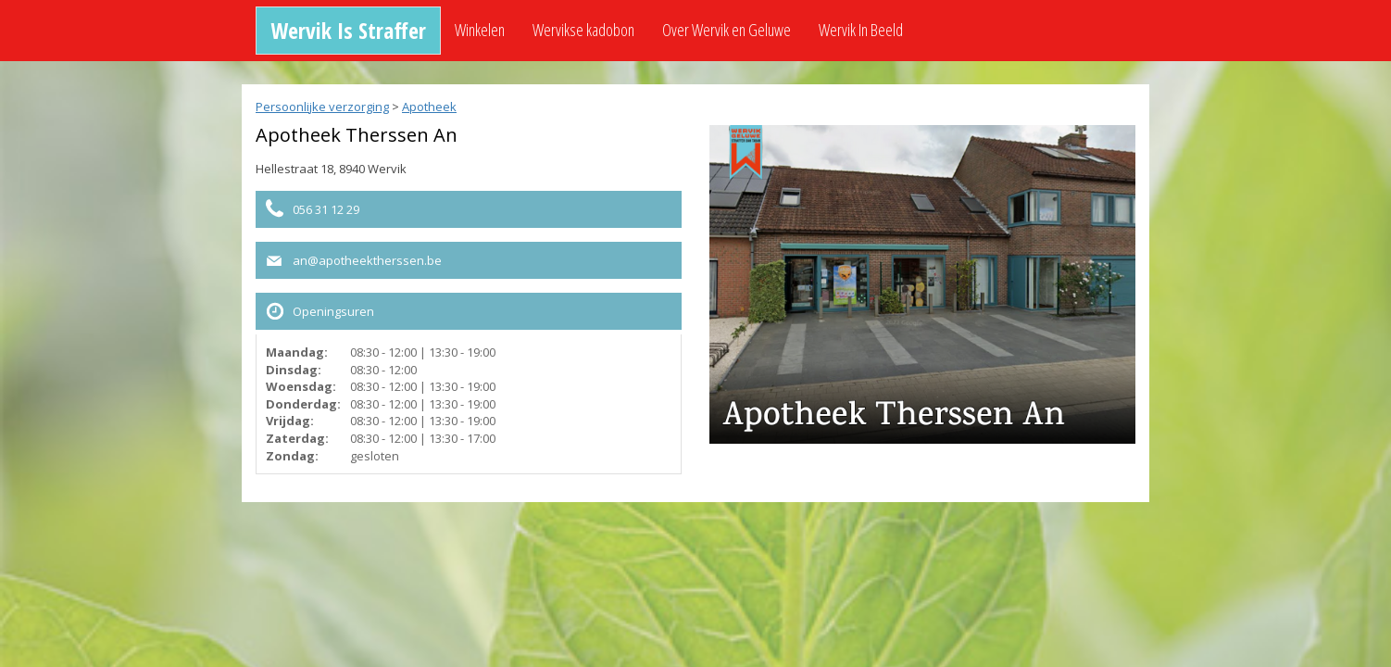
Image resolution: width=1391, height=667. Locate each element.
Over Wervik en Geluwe (726, 30)
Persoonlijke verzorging (322, 106)
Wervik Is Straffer (348, 30)
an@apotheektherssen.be (367, 260)
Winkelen (480, 30)
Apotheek (429, 106)
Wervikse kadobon (583, 30)
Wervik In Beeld (861, 30)
